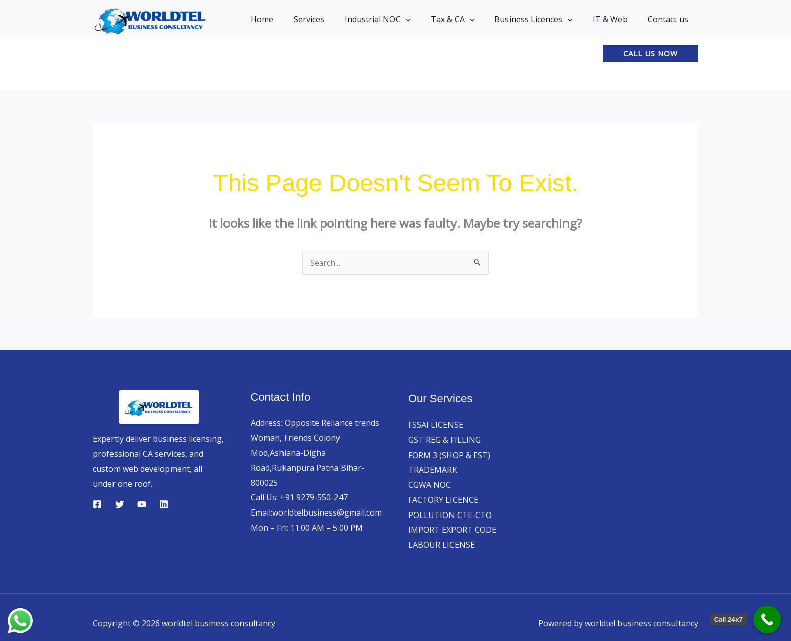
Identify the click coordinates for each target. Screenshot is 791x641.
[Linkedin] (163, 504)
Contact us (670, 19)
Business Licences (543, 19)
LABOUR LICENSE (441, 545)
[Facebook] (97, 504)
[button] (424, 19)
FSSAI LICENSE (435, 425)
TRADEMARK (432, 470)
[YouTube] (141, 504)
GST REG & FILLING (444, 440)
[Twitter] (119, 504)
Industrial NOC (396, 19)
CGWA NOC (429, 485)
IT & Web (616, 19)
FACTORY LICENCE (443, 500)
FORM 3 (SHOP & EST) (449, 455)
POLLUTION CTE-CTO (450, 515)
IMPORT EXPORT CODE (452, 530)
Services (331, 19)
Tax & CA (467, 19)
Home (288, 19)
